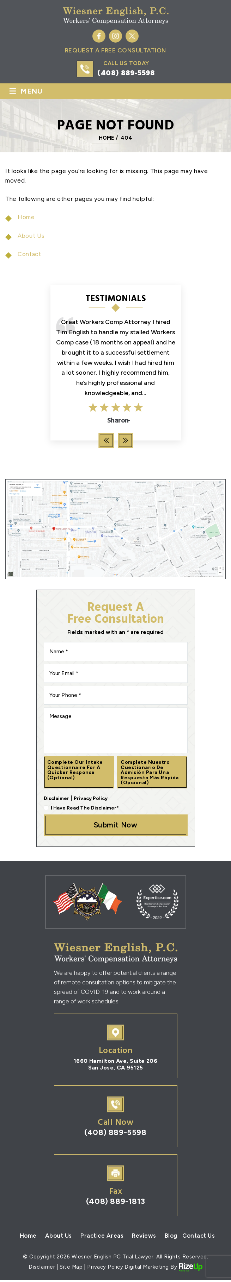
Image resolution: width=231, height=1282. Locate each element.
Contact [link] (30, 254)
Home (25, 1237)
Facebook (98, 36)
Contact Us (200, 1237)
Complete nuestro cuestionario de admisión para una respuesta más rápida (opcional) (151, 772)
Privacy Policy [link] (105, 1268)
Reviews (144, 1237)
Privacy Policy (91, 798)
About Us (56, 1237)
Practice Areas (101, 1237)
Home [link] (26, 217)
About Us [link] (31, 235)
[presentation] (106, 440)
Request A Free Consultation (115, 50)
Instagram (115, 36)
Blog (171, 1237)
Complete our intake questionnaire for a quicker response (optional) (75, 769)
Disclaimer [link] (42, 1268)
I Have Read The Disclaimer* (85, 807)
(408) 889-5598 (126, 73)
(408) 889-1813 (115, 1203)
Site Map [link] (71, 1268)
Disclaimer (56, 798)
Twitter (132, 36)
